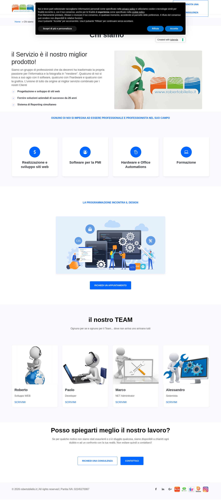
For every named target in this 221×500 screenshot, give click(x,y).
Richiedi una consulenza (97, 461)
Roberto (21, 390)
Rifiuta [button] (155, 28)
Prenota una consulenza (191, 8)
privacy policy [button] (128, 9)
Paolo (69, 390)
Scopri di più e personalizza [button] (57, 28)
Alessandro (175, 390)
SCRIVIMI (17, 402)
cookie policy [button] (138, 12)
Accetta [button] (174, 28)
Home (17, 21)
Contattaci (132, 461)
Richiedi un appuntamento (110, 285)
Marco (121, 390)
